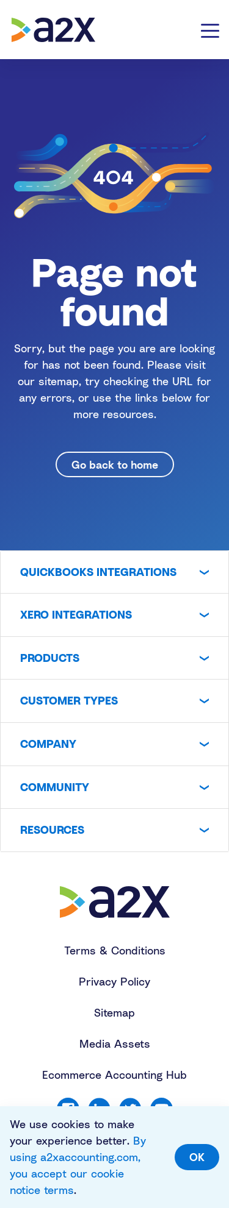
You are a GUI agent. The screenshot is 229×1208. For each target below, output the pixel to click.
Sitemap (114, 1012)
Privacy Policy (114, 981)
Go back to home (114, 464)
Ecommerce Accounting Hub (114, 1074)
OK (197, 1157)
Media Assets (114, 1043)
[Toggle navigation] (210, 29)
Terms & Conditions (114, 950)
